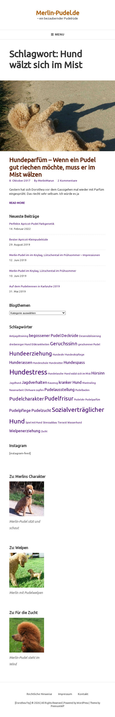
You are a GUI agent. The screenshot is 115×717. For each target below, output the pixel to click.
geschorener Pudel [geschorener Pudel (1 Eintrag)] (89, 344)
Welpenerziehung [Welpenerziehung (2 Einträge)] (24, 431)
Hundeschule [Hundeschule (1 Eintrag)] (40, 363)
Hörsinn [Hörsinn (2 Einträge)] (98, 373)
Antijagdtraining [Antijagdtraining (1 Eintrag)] (18, 336)
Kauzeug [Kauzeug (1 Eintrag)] (53, 382)
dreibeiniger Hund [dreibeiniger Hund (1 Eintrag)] (20, 344)
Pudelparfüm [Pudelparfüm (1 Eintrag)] (92, 399)
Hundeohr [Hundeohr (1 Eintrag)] (58, 354)
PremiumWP (57, 706)
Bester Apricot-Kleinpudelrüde (28, 239)
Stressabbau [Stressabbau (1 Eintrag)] (50, 422)
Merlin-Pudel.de (57, 13)
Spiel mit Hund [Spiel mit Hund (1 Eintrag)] (34, 422)
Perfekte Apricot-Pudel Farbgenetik (31, 223)
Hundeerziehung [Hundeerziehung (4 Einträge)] (30, 353)
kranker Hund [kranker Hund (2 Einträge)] (70, 382)
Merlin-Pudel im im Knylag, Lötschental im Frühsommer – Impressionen (54, 254)
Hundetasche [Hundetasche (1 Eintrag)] (56, 373)
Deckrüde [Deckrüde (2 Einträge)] (69, 335)
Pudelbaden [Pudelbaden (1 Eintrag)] (82, 390)
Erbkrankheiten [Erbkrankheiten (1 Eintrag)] (40, 344)
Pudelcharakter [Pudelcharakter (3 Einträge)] (26, 398)
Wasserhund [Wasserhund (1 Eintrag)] (74, 422)
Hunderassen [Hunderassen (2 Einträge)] (20, 362)
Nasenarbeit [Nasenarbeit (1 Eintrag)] (16, 390)
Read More (17, 202)
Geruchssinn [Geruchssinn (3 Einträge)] (63, 343)
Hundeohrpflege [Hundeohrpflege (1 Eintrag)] (74, 354)
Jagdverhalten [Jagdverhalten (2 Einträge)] (34, 382)
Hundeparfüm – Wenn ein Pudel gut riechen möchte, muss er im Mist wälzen (52, 167)
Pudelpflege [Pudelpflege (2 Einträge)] (20, 410)
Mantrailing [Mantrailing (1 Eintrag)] (89, 382)
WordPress (82, 702)
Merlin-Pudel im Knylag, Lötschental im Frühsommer (42, 270)
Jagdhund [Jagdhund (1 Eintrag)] (15, 382)
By (44, 180)
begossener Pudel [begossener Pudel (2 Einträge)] (45, 335)
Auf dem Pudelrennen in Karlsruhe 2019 (34, 286)
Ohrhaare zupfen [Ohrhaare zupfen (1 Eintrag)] (34, 390)
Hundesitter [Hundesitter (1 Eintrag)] (56, 363)
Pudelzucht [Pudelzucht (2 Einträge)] (41, 410)
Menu (57, 34)
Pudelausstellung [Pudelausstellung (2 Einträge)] (60, 389)
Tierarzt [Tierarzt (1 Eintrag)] (62, 422)
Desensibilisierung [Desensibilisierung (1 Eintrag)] (90, 336)
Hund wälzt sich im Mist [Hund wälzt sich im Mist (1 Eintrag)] (77, 373)
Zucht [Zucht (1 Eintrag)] (44, 431)
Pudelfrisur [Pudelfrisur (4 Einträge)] (59, 398)
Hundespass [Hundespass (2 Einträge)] (74, 362)
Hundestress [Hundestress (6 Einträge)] (28, 372)
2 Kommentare (67, 180)
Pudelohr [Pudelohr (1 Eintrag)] (79, 399)
